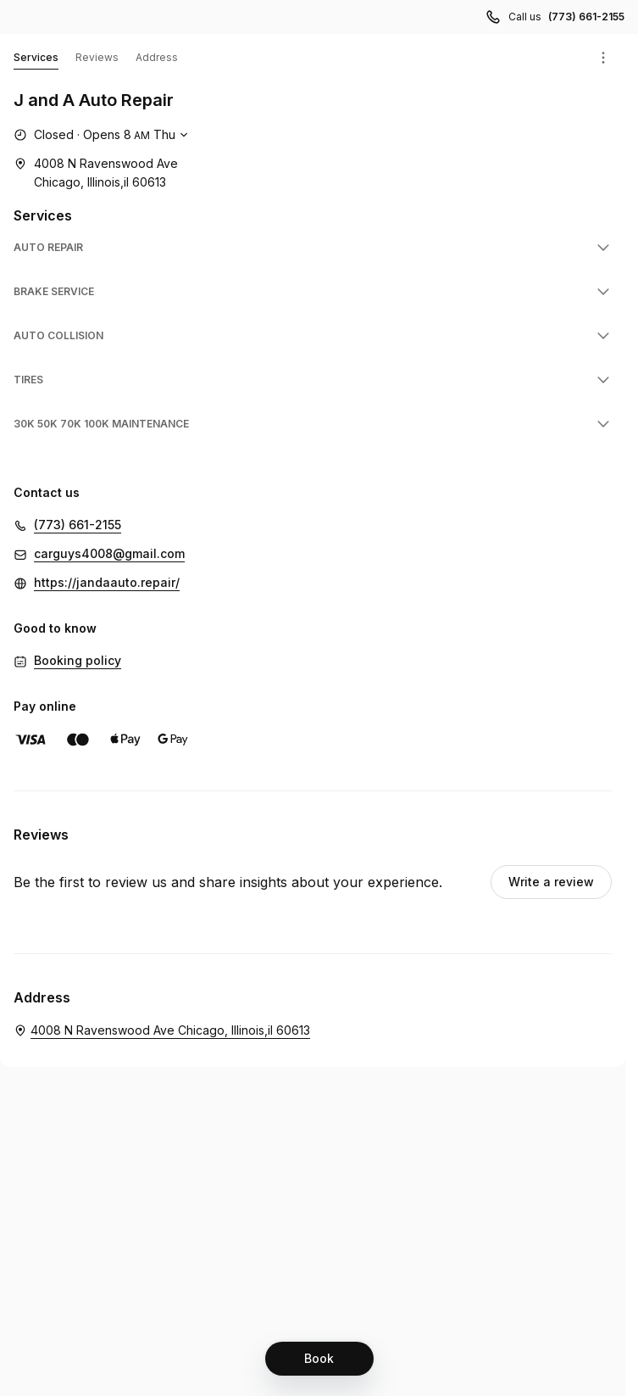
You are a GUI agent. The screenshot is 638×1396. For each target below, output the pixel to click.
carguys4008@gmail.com (109, 553)
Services (36, 60)
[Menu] (603, 58)
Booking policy (77, 660)
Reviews (97, 57)
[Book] (319, 1359)
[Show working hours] (103, 135)
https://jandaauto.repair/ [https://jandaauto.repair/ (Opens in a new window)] (107, 582)
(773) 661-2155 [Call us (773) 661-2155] (586, 16)
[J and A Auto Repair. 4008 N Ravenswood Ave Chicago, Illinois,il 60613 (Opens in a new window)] (162, 1030)
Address (157, 57)
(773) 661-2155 (77, 524)
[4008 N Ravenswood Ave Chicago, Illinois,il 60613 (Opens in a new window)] (96, 173)
